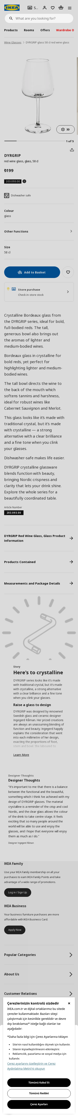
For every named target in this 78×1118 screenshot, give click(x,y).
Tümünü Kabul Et (39, 1082)
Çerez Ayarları (39, 1104)
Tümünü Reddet (39, 1093)
